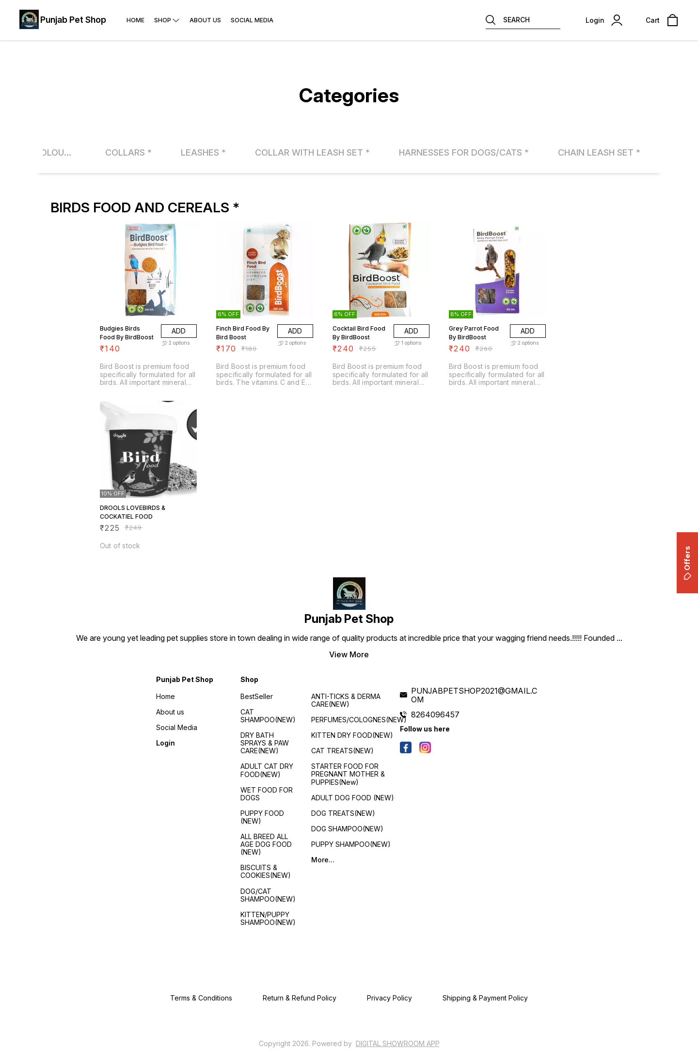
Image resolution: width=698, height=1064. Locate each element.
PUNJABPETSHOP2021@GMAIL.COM (474, 695)
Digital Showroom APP (398, 1043)
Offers (687, 563)
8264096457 (435, 714)
